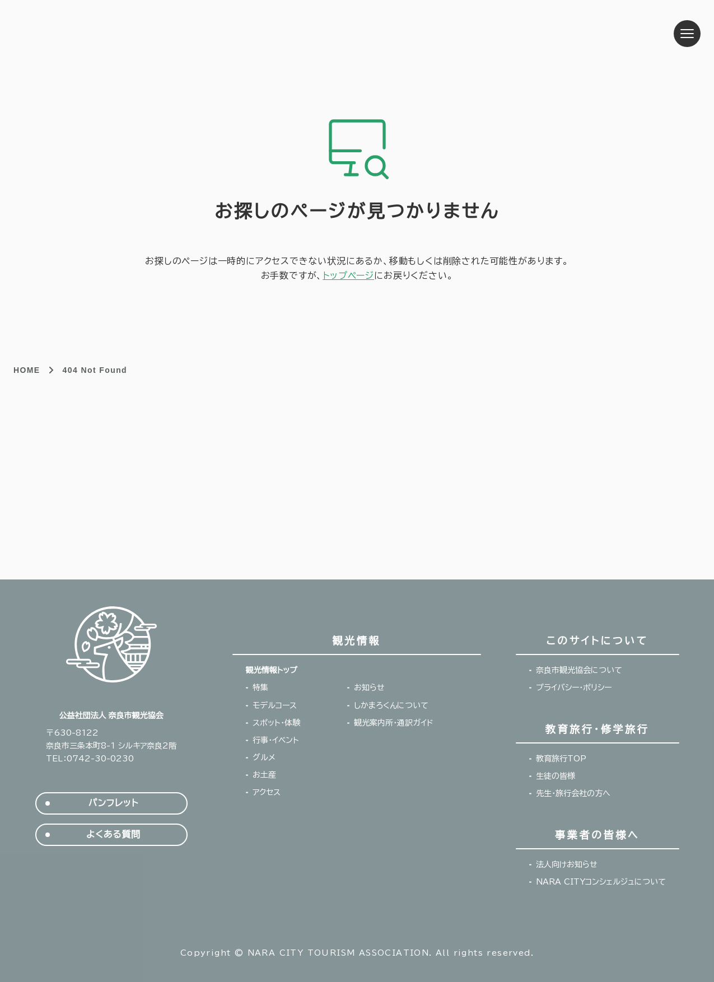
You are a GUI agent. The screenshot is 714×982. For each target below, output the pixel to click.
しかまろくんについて (391, 705)
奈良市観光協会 (101, 33)
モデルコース (275, 705)
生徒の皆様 (555, 776)
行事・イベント (276, 740)
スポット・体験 (276, 723)
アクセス (267, 792)
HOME (26, 370)
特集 (260, 687)
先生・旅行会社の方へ (573, 793)
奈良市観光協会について (579, 670)
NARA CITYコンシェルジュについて (601, 882)
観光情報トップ (271, 670)
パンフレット (113, 803)
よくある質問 (113, 834)
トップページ (348, 275)
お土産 (264, 775)
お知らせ (369, 687)
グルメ (264, 757)
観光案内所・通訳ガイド (393, 723)
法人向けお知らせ (567, 864)
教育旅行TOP (561, 759)
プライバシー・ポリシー (574, 687)
